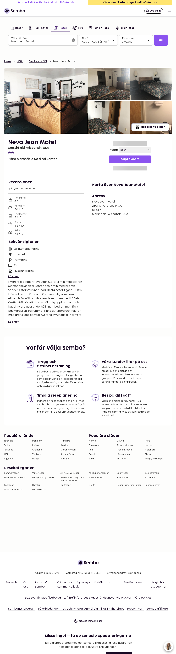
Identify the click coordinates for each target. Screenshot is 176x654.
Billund (120, 441)
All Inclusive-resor (69, 473)
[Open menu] (169, 11)
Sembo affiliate (157, 608)
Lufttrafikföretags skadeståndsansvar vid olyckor (97, 597)
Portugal (64, 459)
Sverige (64, 445)
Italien (35, 445)
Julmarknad (123, 477)
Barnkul (36, 485)
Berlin (92, 459)
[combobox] (40, 41)
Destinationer (133, 582)
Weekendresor (96, 477)
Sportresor (122, 473)
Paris (147, 441)
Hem (7, 61)
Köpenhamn (123, 454)
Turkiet (7, 445)
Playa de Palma (125, 445)
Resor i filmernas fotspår (129, 485)
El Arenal (121, 459)
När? (85, 38)
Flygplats (113, 150)
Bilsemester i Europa (14, 477)
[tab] (16, 28)
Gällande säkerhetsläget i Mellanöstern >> (130, 2)
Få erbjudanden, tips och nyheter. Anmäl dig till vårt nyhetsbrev (81, 608)
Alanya (92, 441)
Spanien (8, 441)
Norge (35, 459)
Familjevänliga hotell (43, 477)
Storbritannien (68, 450)
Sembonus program (21, 608)
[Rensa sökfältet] (73, 40)
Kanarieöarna (67, 454)
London (149, 445)
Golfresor (65, 485)
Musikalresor (39, 489)
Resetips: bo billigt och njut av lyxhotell (72, 479)
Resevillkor (13, 582)
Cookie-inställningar (88, 621)
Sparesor (9, 485)
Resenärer (128, 38)
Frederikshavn (124, 450)
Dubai (92, 454)
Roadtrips (150, 477)
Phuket (148, 454)
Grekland (37, 450)
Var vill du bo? (19, 38)
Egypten (8, 459)
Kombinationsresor (99, 473)
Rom (91, 450)
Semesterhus (152, 473)
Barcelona (94, 445)
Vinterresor (38, 473)
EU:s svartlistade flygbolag (43, 597)
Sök (160, 40)
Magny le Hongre (154, 459)
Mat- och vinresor (13, 489)
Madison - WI (38, 61)
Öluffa (92, 485)
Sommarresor (11, 473)
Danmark (37, 441)
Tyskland (8, 450)
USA (20, 61)
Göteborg (150, 450)
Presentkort (135, 608)
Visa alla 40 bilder (150, 127)
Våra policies (142, 597)
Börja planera (129, 159)
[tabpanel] (88, 40)
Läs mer (13, 276)
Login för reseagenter (158, 584)
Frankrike (65, 441)
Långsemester (152, 485)
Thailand (36, 454)
